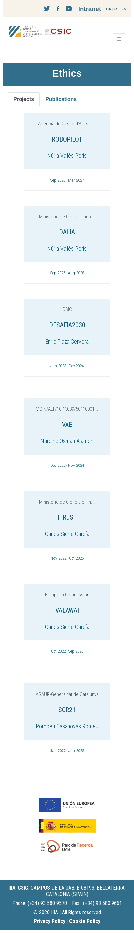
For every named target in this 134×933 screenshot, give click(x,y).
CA (108, 9)
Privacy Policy (49, 921)
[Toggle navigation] (119, 38)
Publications (61, 99)
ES (116, 9)
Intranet (89, 8)
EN (123, 9)
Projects (23, 99)
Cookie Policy (84, 921)
